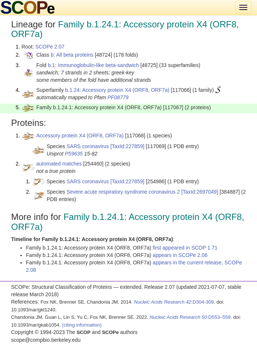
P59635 (74, 154)
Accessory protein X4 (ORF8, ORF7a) (80, 135)
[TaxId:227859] (127, 146)
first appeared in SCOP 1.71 (185, 248)
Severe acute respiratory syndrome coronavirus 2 (123, 192)
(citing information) (81, 325)
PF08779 (117, 97)
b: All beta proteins (72, 55)
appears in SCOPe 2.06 (180, 255)
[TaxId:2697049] (199, 192)
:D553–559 (190, 317)
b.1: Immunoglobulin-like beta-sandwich (93, 65)
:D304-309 (174, 302)
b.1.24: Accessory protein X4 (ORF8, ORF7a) (117, 90)
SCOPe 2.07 (49, 47)
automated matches (59, 164)
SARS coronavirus (88, 146)
